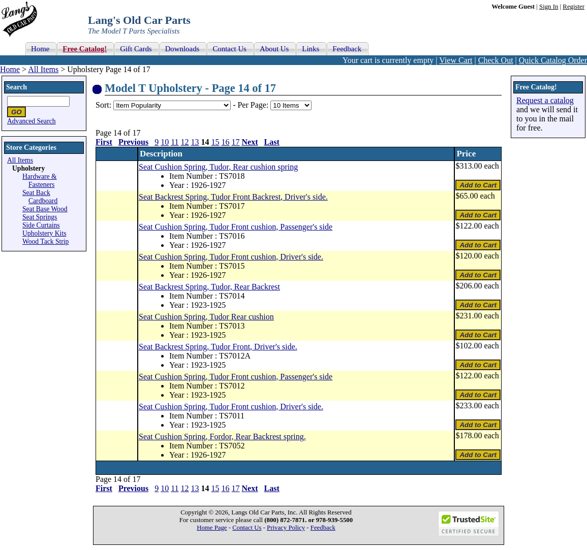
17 (236, 142)
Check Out (495, 60)
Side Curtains (41, 225)
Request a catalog (545, 100)
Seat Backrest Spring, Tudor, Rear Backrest (209, 286)
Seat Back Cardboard (39, 197)
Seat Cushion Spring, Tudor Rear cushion (206, 316)
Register (573, 6)
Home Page (212, 527)
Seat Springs (39, 217)
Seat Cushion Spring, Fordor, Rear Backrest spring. (222, 436)
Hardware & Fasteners (39, 180)
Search (16, 87)
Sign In (548, 6)
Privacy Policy (286, 527)
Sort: (103, 105)
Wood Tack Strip (45, 241)
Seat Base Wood (45, 209)
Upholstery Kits (44, 233)
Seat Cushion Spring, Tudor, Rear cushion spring (218, 167)
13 (195, 142)
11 (174, 142)
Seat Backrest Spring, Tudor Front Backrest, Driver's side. (233, 196)
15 (215, 142)
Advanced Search (31, 121)
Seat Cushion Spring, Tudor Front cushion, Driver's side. (231, 256)
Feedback (323, 527)
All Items (43, 69)
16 (226, 142)
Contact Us (246, 527)
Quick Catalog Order (553, 60)
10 (165, 142)
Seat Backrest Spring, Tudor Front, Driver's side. (218, 346)
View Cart (455, 60)
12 (185, 142)
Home (10, 69)
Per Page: (253, 105)
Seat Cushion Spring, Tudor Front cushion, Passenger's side (235, 226)
